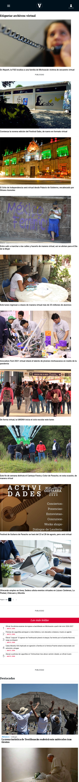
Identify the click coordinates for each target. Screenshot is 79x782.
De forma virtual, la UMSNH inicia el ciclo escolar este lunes (27, 419)
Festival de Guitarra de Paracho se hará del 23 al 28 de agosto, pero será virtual (35, 534)
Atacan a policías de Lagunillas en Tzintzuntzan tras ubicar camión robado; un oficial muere (38, 654)
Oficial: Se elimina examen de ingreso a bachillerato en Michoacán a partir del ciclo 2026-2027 (39, 626)
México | (6, 737)
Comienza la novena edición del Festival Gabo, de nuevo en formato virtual (33, 131)
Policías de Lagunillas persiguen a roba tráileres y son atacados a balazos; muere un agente (38, 632)
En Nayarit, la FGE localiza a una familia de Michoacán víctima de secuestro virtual (37, 70)
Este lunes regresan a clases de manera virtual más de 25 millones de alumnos (35, 305)
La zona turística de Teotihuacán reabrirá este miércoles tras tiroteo (37, 741)
